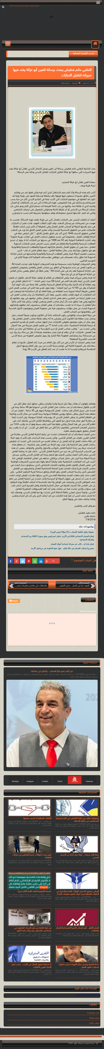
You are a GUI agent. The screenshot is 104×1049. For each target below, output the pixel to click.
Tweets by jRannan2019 (88, 995)
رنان (51, 16)
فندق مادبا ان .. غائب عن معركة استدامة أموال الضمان (72, 544)
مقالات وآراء (95, 1023)
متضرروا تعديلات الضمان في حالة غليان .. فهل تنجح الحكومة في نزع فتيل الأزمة (62, 548)
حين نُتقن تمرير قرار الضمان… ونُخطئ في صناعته (52, 671)
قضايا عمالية (65, 83)
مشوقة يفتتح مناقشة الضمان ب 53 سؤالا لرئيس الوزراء (72, 532)
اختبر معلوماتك (94, 1013)
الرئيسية (74, 83)
